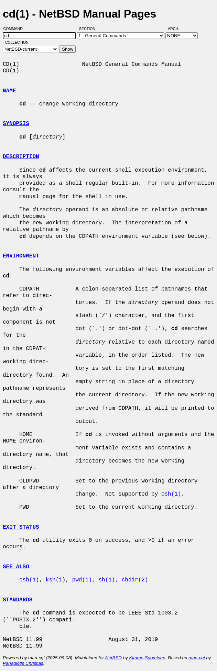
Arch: (176, 29)
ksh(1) (56, 580)
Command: (15, 29)
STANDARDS (17, 600)
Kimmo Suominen (147, 657)
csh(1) (171, 494)
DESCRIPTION (21, 157)
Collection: (17, 42)
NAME (9, 91)
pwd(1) (82, 580)
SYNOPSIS (16, 124)
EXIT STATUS (21, 527)
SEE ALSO (16, 567)
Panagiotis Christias (23, 663)
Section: (89, 29)
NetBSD (113, 657)
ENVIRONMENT (21, 256)
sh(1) (106, 580)
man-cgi (196, 657)
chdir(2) (135, 580)
